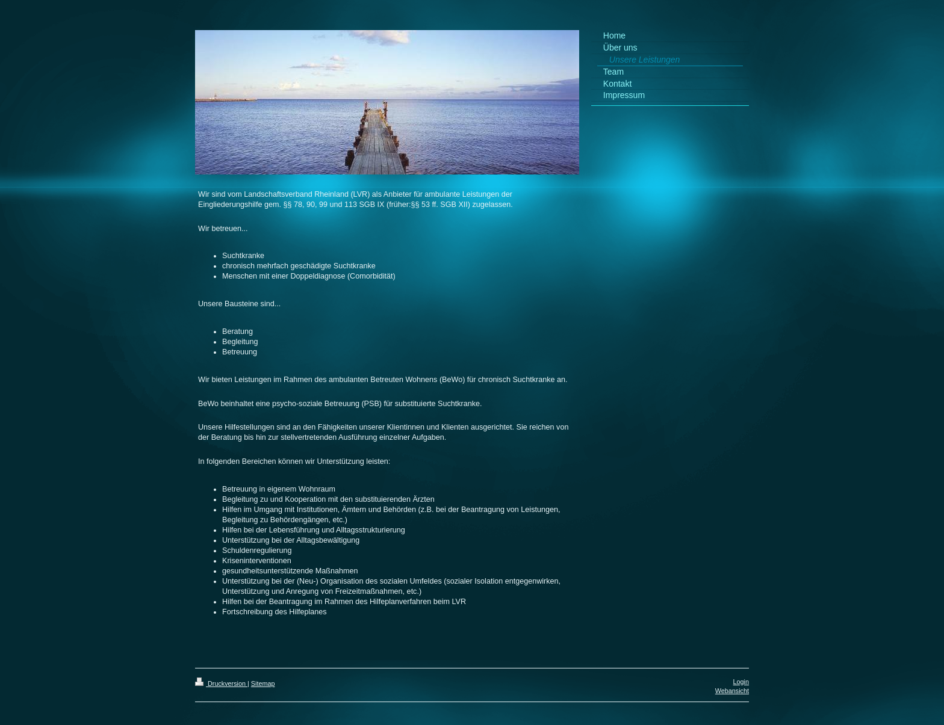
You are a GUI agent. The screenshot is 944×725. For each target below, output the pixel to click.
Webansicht (732, 690)
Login (741, 681)
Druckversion (221, 683)
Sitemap (263, 683)
